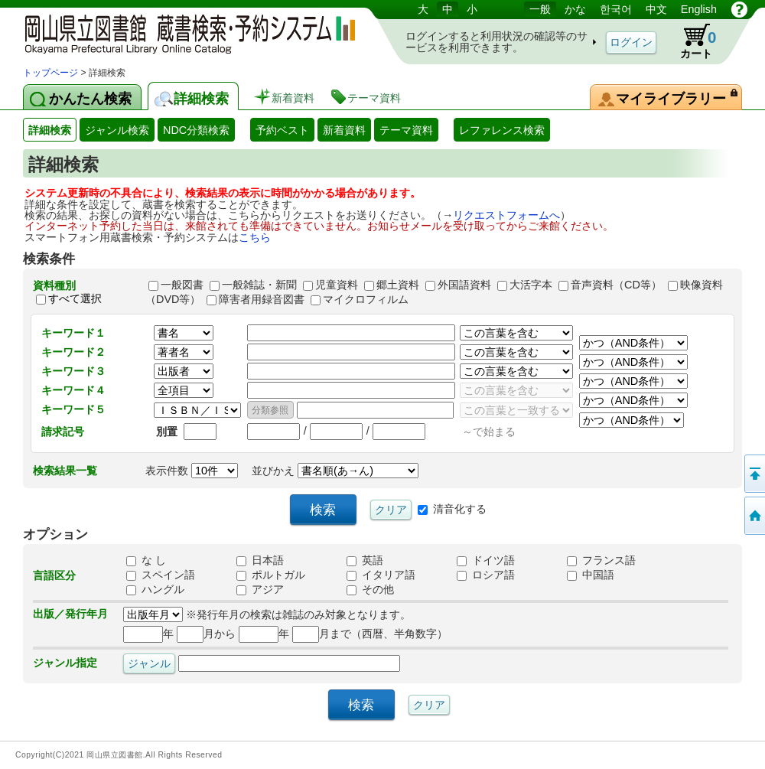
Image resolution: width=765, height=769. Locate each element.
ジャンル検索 (117, 130)
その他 (370, 589)
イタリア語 (381, 575)
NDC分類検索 (196, 130)
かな (575, 9)
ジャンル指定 (65, 663)
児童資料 (336, 285)
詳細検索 (49, 130)
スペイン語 (160, 575)
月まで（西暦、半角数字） (370, 633)
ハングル (155, 589)
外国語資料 (464, 285)
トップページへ (753, 516)
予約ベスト (282, 130)
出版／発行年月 (70, 614)
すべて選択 (75, 299)
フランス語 (601, 560)
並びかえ (335, 470)
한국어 (616, 9)
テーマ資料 (406, 130)
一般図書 (182, 285)
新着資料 (344, 130)
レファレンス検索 (502, 130)
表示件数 (191, 470)
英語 (365, 560)
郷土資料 (397, 285)
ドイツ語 (486, 560)
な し (146, 560)
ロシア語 (486, 575)
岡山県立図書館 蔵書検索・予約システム (183, 32)
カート (691, 41)
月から (206, 633)
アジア (260, 589)
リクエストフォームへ (506, 215)
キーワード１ (73, 333)
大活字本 (530, 285)
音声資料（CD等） (616, 285)
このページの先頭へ (753, 474)
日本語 (260, 560)
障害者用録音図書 (261, 299)
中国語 (590, 575)
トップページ (50, 72)
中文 (656, 9)
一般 (540, 9)
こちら (255, 237)
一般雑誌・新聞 (259, 285)
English (699, 9)
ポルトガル (270, 575)
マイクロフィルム (366, 299)
